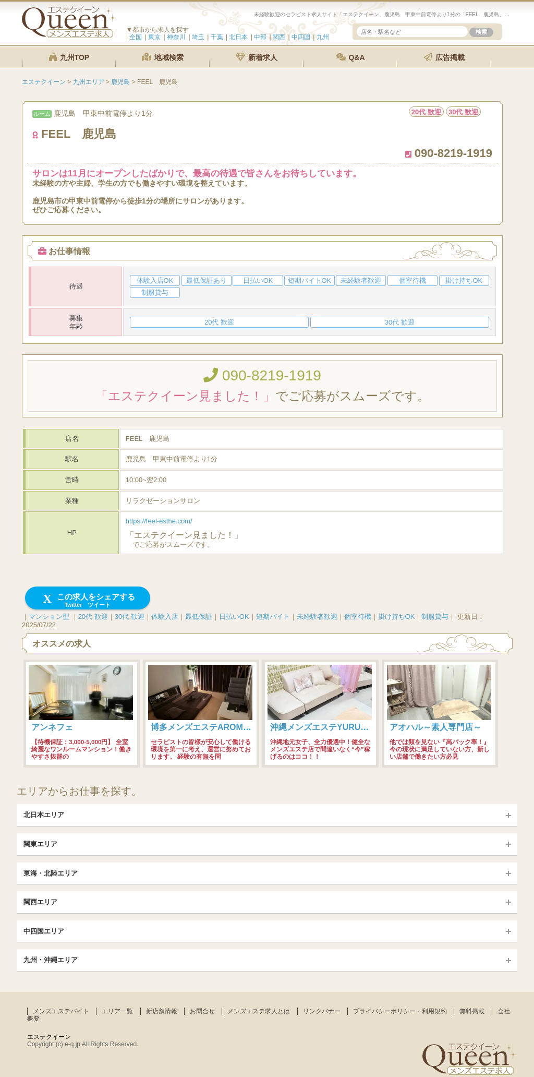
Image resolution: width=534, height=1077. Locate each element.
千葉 (217, 37)
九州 (323, 37)
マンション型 (49, 616)
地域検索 (163, 57)
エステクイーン (49, 1036)
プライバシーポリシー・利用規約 (400, 1011)
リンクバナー (322, 1011)
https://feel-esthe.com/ (159, 521)
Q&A (350, 57)
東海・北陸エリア (50, 873)
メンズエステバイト (61, 1011)
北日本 (238, 37)
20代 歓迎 (93, 616)
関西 (279, 37)
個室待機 (357, 616)
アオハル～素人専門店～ (435, 727)
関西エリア (40, 902)
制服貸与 (434, 616)
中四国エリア (43, 931)
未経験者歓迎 (317, 616)
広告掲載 (444, 57)
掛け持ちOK (396, 616)
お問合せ (202, 1011)
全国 (135, 37)
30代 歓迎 (129, 616)
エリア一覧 (117, 1011)
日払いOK (234, 616)
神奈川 (176, 37)
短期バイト (273, 616)
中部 (260, 37)
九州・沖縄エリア (50, 960)
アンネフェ (52, 727)
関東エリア (40, 844)
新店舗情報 (161, 1011)
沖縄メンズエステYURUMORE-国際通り (346, 727)
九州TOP (68, 57)
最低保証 (198, 616)
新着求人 (256, 57)
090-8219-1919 (262, 375)
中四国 (301, 37)
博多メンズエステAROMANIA (207, 727)
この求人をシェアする (88, 600)
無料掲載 (471, 1011)
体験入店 (164, 616)
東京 (154, 37)
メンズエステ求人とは (258, 1011)
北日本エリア (43, 815)
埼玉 (198, 37)
